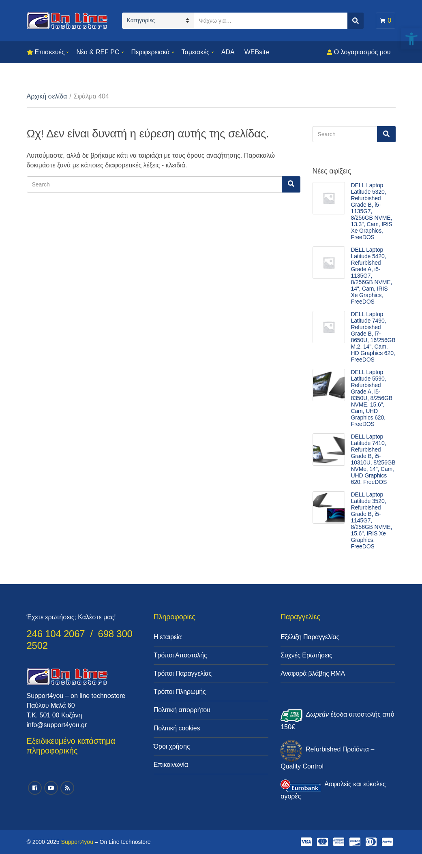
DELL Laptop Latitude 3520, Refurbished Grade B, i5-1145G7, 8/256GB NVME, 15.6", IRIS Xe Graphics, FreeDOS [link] (371, 520)
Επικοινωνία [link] (171, 764)
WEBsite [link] (256, 52)
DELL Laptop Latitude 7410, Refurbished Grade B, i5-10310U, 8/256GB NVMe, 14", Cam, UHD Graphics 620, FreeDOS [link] (373, 459)
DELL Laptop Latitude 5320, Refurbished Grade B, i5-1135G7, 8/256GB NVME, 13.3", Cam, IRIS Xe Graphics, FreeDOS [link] (371, 211)
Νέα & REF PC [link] (97, 52)
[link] (411, 38)
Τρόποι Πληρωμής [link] (180, 691)
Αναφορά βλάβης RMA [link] (313, 673)
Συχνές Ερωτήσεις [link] (306, 655)
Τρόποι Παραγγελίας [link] (183, 673)
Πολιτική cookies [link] (177, 728)
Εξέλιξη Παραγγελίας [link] (310, 637)
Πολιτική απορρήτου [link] (182, 709)
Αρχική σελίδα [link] (47, 96)
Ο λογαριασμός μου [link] (362, 52)
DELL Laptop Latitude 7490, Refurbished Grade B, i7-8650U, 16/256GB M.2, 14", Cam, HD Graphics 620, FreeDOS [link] (373, 337)
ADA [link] (228, 52)
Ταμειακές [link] (196, 52)
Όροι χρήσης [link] (172, 746)
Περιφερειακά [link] (150, 52)
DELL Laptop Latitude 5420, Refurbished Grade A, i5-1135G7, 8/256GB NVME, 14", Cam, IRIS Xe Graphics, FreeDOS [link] (371, 275)
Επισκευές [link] (50, 52)
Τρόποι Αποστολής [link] (180, 655)
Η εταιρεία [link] (168, 637)
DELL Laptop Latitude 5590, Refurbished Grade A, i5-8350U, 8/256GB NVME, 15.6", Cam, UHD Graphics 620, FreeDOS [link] (371, 398)
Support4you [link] (77, 842)
